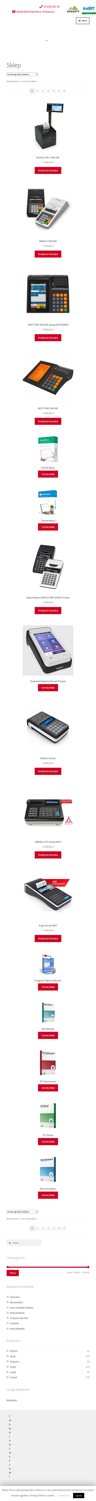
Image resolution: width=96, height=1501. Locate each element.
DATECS (14, 1350)
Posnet (13, 1377)
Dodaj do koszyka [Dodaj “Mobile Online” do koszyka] (48, 771)
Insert (13, 1366)
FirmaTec (14, 1361)
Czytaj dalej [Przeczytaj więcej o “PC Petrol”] (48, 1141)
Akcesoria (15, 1296)
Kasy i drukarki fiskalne (21, 1307)
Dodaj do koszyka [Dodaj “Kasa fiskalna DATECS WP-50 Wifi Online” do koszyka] (48, 610)
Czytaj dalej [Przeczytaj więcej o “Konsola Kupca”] (48, 1195)
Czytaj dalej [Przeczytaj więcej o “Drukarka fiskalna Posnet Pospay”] (48, 687)
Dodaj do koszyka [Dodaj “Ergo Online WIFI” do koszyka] (48, 938)
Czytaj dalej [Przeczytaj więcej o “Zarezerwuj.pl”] (48, 526)
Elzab (13, 1356)
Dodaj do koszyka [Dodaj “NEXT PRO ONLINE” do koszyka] (48, 421)
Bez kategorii (16, 1302)
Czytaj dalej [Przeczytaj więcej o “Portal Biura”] (48, 474)
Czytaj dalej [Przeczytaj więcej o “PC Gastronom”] (48, 1087)
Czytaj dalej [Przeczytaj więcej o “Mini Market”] (48, 1035)
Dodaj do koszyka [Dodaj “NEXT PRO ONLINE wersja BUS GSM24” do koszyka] (48, 337)
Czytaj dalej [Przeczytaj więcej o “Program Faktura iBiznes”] (48, 986)
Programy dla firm (19, 1317)
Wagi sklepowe (17, 1328)
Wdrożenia (12, 1400)
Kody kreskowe (17, 1312)
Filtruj (13, 1272)
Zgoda (79, 1495)
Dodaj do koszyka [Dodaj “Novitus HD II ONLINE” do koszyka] (48, 170)
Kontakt (10, 1468)
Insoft (13, 1372)
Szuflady (14, 1323)
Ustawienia (63, 1495)
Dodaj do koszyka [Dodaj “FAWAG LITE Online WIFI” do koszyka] (48, 854)
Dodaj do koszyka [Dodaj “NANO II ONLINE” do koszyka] (48, 254)
